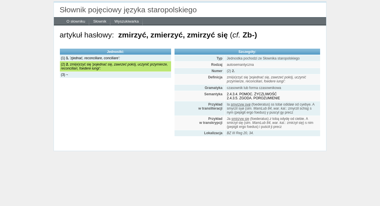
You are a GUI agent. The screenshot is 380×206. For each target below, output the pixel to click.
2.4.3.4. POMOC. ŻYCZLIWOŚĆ (252, 94)
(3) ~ (64, 75)
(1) (90, 58)
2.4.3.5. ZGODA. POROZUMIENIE (253, 98)
